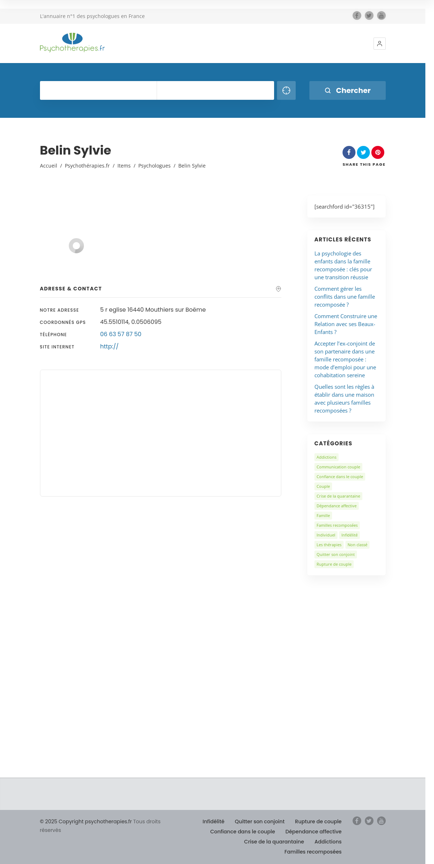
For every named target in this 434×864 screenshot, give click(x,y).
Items (124, 165)
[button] (379, 43)
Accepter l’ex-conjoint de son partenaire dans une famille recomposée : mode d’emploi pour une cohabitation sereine (345, 359)
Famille (323, 515)
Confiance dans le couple (340, 476)
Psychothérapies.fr (87, 165)
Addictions (326, 457)
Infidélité (349, 535)
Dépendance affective (337, 505)
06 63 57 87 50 (121, 334)
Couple (323, 486)
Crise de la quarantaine (338, 496)
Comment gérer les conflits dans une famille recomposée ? (344, 296)
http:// (109, 346)
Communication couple (338, 466)
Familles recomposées (337, 525)
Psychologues (154, 165)
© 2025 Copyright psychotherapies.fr (86, 821)
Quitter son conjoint (336, 554)
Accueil (48, 165)
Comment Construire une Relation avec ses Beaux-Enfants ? (345, 323)
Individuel (326, 535)
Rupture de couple (334, 564)
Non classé (357, 544)
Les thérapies (329, 544)
